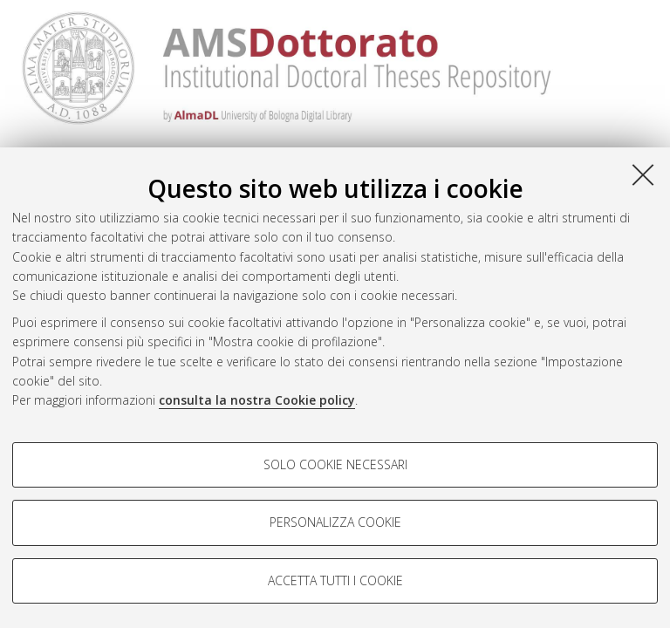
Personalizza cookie (335, 522)
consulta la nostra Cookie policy (257, 400)
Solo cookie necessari (335, 464)
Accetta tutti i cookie (335, 580)
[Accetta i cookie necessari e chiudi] (643, 174)
